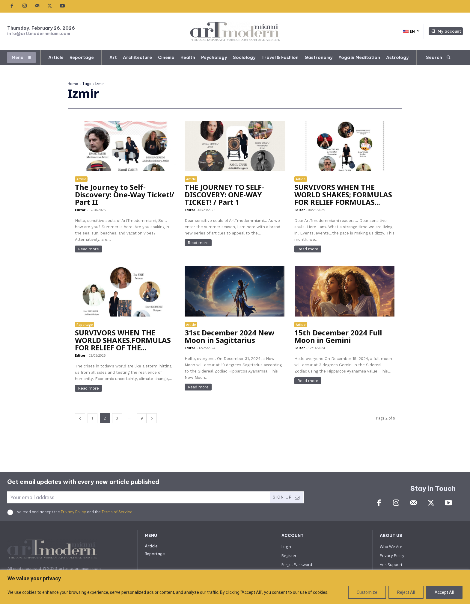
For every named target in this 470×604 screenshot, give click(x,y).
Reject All (406, 592)
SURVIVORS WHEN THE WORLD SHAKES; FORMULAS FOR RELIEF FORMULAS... (343, 194)
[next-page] (152, 418)
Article (81, 179)
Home (73, 83)
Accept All (444, 592)
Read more (88, 249)
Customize (367, 592)
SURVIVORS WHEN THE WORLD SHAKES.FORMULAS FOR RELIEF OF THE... (123, 340)
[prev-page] (80, 418)
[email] (138, 497)
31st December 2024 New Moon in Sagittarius (230, 336)
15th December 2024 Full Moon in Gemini (338, 336)
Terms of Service (117, 512)
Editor (80, 210)
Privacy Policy (73, 512)
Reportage (84, 325)
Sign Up (286, 497)
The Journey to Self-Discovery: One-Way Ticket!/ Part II (124, 194)
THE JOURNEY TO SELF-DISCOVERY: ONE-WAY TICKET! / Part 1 (224, 194)
